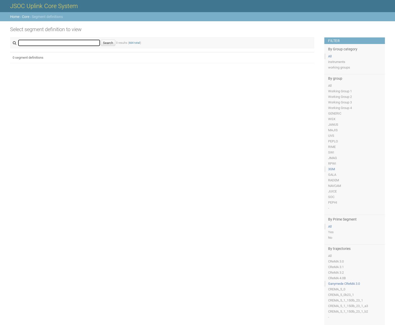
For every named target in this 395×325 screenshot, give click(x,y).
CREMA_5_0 (336, 289)
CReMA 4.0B (337, 278)
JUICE (332, 191)
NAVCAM (334, 186)
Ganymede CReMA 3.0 (344, 284)
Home (14, 17)
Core (25, 17)
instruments (336, 62)
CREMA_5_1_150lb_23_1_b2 (348, 311)
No (330, 238)
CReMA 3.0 (336, 261)
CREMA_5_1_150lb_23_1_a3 (348, 306)
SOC (331, 197)
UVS (331, 136)
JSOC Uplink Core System (44, 6)
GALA (332, 175)
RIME (332, 147)
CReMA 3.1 (336, 267)
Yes (331, 232)
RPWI (332, 163)
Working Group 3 (340, 102)
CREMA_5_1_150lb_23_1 (345, 300)
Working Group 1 (340, 91)
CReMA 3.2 (336, 272)
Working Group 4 (340, 108)
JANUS (333, 124)
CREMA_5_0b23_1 (341, 295)
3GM (331, 169)
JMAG (332, 158)
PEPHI (332, 202)
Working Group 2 (340, 97)
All (330, 56)
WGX (331, 119)
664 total (134, 43)
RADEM (333, 180)
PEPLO (333, 141)
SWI (331, 152)
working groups (339, 67)
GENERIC (334, 113)
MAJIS (333, 130)
